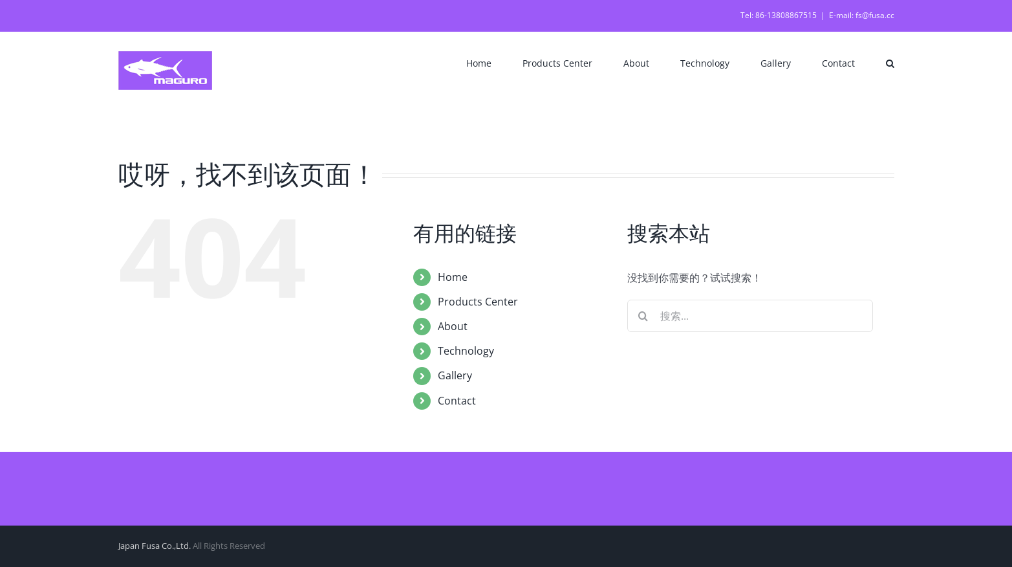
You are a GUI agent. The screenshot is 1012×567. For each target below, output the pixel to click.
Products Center (478, 302)
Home (453, 277)
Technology (466, 351)
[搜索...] (750, 316)
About (453, 326)
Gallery (455, 375)
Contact (457, 401)
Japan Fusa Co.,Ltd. (154, 545)
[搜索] (643, 316)
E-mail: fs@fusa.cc (861, 15)
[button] (890, 62)
